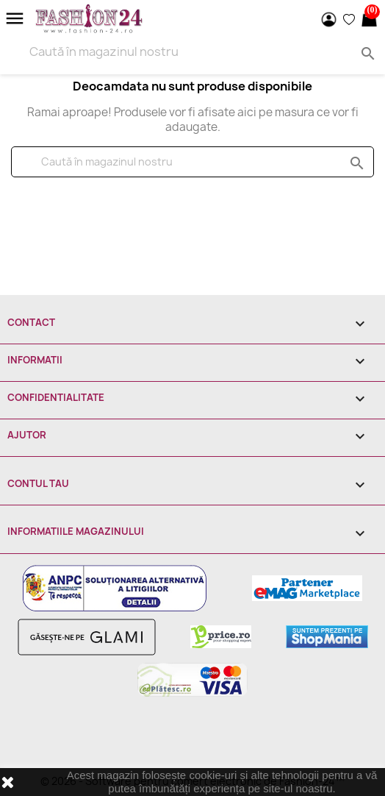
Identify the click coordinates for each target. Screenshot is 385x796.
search (355, 162)
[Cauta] (192, 161)
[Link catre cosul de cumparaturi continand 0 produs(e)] (369, 19)
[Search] (192, 51)
